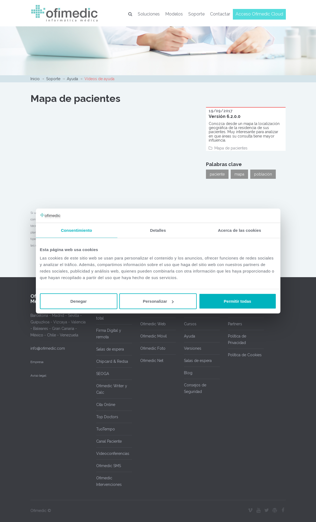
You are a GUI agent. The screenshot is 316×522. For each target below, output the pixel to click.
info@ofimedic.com (47, 348)
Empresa (36, 362)
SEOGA (102, 373)
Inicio (35, 79)
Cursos (190, 324)
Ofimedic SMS (108, 466)
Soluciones (149, 14)
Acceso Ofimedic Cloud (259, 14)
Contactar (220, 14)
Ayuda (72, 79)
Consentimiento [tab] (76, 230)
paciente (217, 174)
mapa (239, 174)
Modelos (174, 14)
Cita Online (105, 404)
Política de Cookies (245, 355)
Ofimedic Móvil (153, 336)
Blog (188, 373)
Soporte (196, 14)
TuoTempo (105, 429)
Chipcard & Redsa (112, 361)
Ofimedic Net (151, 360)
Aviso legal (38, 375)
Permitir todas (237, 301)
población (263, 174)
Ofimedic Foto (152, 348)
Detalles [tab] (158, 230)
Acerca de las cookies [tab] (239, 230)
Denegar (78, 301)
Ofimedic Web (153, 324)
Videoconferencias (112, 453)
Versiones (192, 348)
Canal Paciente (109, 441)
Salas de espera (110, 349)
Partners (235, 324)
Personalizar (158, 301)
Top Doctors (107, 417)
